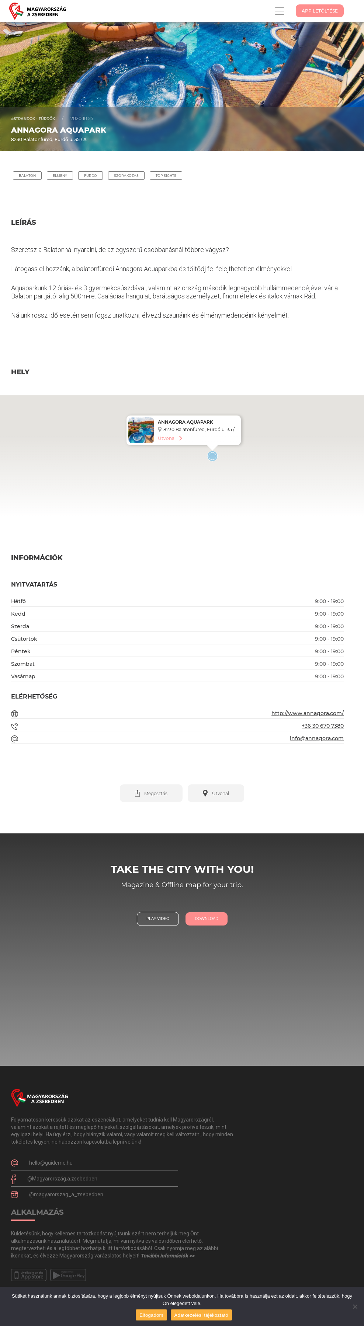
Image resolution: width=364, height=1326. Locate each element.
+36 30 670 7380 (323, 726)
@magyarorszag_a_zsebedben (66, 1194)
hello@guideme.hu (51, 1163)
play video (157, 918)
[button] (151, 793)
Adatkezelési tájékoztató (201, 1315)
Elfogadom (151, 1315)
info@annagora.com (317, 738)
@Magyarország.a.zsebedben (62, 1179)
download (206, 918)
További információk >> (167, 1256)
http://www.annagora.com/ (307, 713)
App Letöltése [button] (320, 11)
